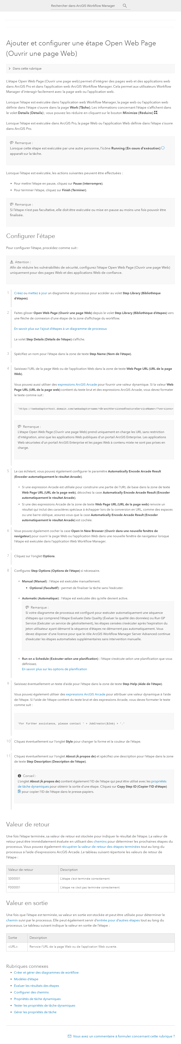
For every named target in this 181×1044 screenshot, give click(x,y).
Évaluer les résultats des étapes (36, 986)
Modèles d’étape (26, 979)
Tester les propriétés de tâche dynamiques (44, 1005)
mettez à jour (37, 293)
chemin (12, 920)
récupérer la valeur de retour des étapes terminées (101, 847)
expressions (77, 384)
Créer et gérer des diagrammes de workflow (46, 972)
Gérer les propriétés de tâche (35, 1012)
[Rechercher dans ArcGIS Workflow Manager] (87, 5)
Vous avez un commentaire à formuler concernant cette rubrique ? (124, 1036)
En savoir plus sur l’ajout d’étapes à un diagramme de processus (60, 329)
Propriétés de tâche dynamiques (37, 999)
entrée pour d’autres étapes (118, 920)
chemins (100, 841)
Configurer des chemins (31, 992)
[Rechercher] (125, 6)
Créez (18, 293)
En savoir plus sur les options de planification (54, 669)
